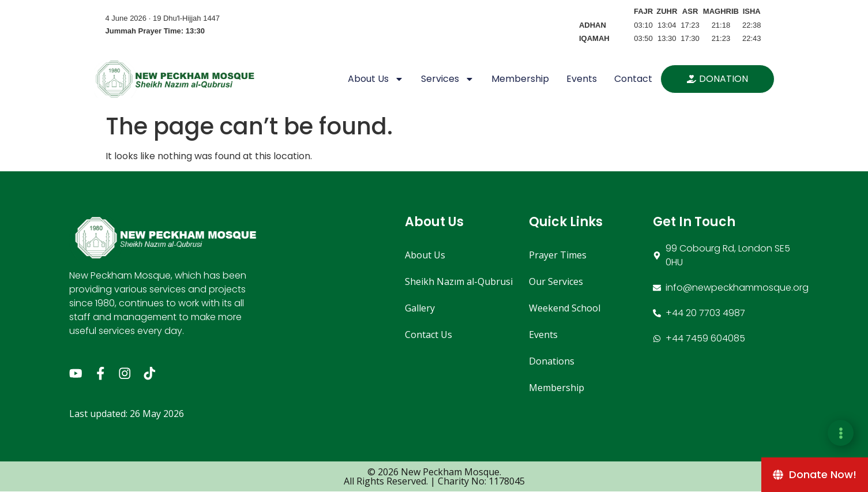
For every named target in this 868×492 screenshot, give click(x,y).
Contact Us (428, 334)
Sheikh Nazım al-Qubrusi (459, 281)
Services (447, 79)
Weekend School (564, 308)
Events (581, 78)
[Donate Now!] (814, 474)
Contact (633, 78)
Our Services (556, 281)
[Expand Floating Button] (841, 433)
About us (376, 79)
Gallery (420, 308)
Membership (520, 78)
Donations (551, 361)
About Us (425, 255)
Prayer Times (558, 255)
